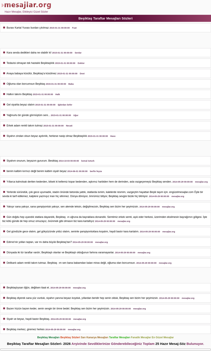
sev (15, 52)
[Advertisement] (105, 40)
